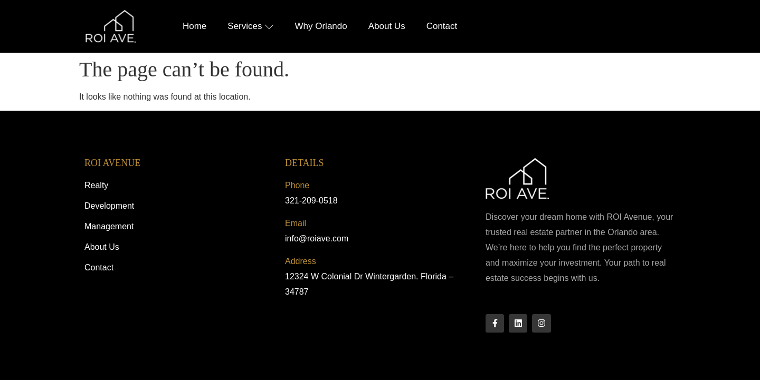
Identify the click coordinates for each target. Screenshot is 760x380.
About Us (386, 26)
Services (250, 26)
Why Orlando (321, 26)
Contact (442, 26)
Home (194, 26)
